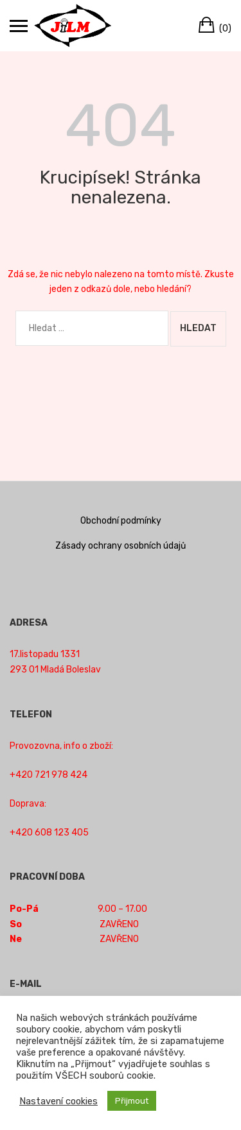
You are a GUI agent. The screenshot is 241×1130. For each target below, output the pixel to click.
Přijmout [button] (131, 1101)
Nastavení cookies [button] (58, 1101)
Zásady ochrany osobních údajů (120, 545)
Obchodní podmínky (120, 520)
